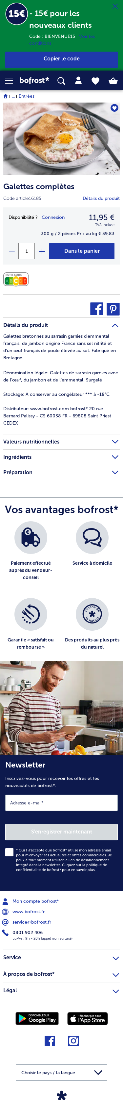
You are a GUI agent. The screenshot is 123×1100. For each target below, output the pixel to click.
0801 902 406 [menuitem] (23, 933)
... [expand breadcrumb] (13, 96)
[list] (61, 594)
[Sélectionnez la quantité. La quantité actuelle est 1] (26, 251)
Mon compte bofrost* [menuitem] (31, 901)
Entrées (26, 96)
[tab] (78, 81)
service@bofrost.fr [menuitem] (27, 922)
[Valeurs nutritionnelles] (17, 279)
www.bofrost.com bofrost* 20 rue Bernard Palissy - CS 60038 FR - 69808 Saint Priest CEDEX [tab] (57, 416)
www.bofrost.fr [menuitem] (24, 912)
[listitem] (31, 556)
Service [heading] (61, 956)
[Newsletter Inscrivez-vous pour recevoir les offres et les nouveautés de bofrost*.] (61, 823)
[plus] (42, 251)
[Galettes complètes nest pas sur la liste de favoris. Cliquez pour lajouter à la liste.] (114, 108)
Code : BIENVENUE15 (54, 36)
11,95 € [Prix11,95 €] (101, 217)
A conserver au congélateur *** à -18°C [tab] (56, 394)
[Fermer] (115, 6)
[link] (34, 80)
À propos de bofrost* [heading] (61, 973)
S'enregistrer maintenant (61, 832)
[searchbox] (61, 81)
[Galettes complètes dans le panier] (81, 251)
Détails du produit (101, 198)
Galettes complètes (38, 186)
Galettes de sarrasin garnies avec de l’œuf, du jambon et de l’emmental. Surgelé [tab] (60, 376)
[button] (12, 81)
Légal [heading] (61, 989)
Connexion (53, 217)
